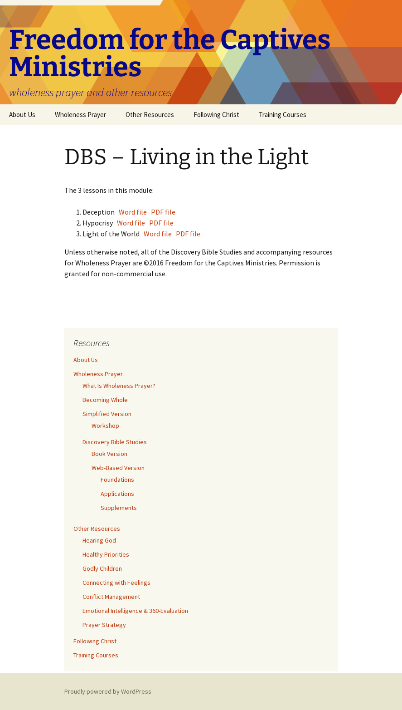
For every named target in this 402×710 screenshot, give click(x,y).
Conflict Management (111, 596)
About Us (22, 114)
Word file (132, 211)
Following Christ (216, 114)
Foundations (117, 479)
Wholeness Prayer (80, 114)
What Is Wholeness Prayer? (118, 386)
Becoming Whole (105, 400)
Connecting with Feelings (116, 582)
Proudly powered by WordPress (107, 691)
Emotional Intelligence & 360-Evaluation (135, 611)
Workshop (105, 425)
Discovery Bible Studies (114, 442)
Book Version (109, 454)
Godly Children (102, 568)
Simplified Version (106, 414)
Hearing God (99, 540)
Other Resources (150, 114)
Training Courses (282, 114)
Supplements (119, 508)
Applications (117, 494)
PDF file (163, 211)
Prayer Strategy (104, 625)
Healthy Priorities (105, 554)
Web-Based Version (118, 468)
